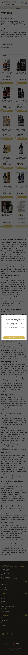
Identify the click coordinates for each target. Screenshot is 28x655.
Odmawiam (14, 334)
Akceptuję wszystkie (14, 337)
